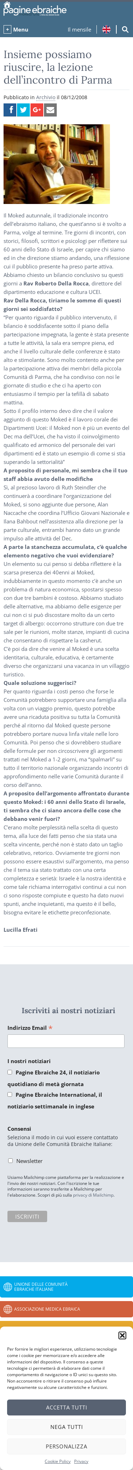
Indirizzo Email (30, 1028)
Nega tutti (66, 1426)
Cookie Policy (58, 1461)
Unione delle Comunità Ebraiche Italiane (41, 1286)
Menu (20, 29)
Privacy (81, 1461)
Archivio (45, 97)
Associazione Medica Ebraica (47, 1309)
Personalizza (66, 1446)
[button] (122, 1335)
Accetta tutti (66, 1407)
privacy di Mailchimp (93, 1195)
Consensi (19, 1128)
